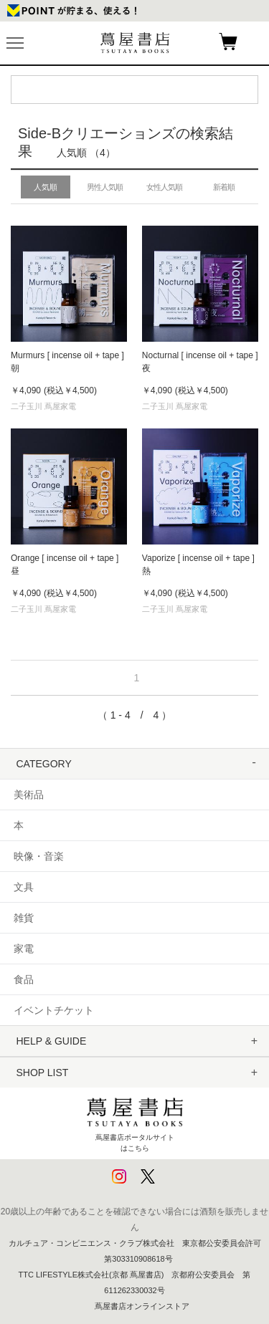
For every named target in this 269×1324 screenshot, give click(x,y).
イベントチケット (54, 1010)
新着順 (224, 187)
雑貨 (24, 918)
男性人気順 (105, 187)
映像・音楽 (39, 856)
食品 (24, 979)
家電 (24, 948)
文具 (24, 887)
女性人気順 (164, 187)
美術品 (29, 794)
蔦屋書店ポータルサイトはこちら (135, 1121)
